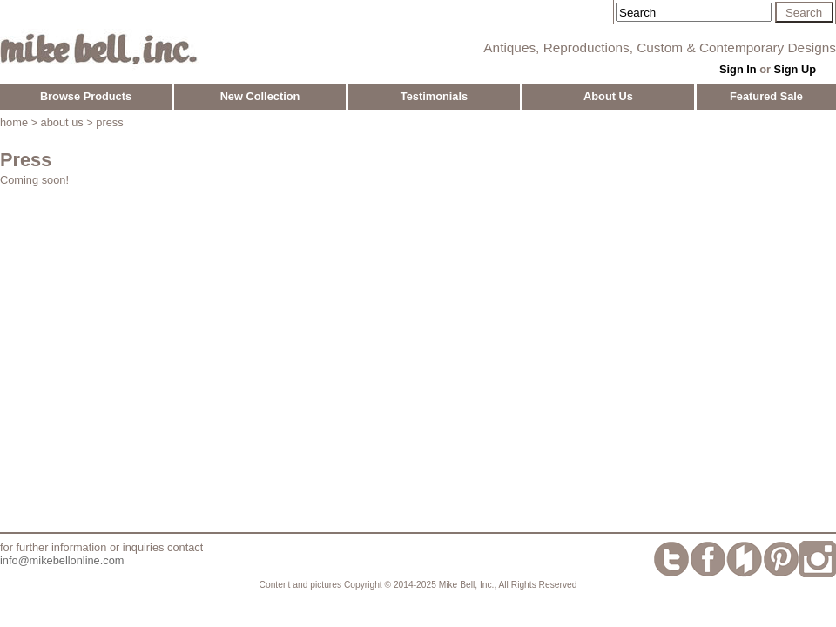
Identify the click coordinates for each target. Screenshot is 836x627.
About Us (608, 96)
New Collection (260, 96)
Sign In (738, 69)
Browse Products (85, 96)
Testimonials (434, 96)
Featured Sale (766, 96)
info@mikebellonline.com (62, 560)
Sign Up (795, 69)
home (14, 122)
